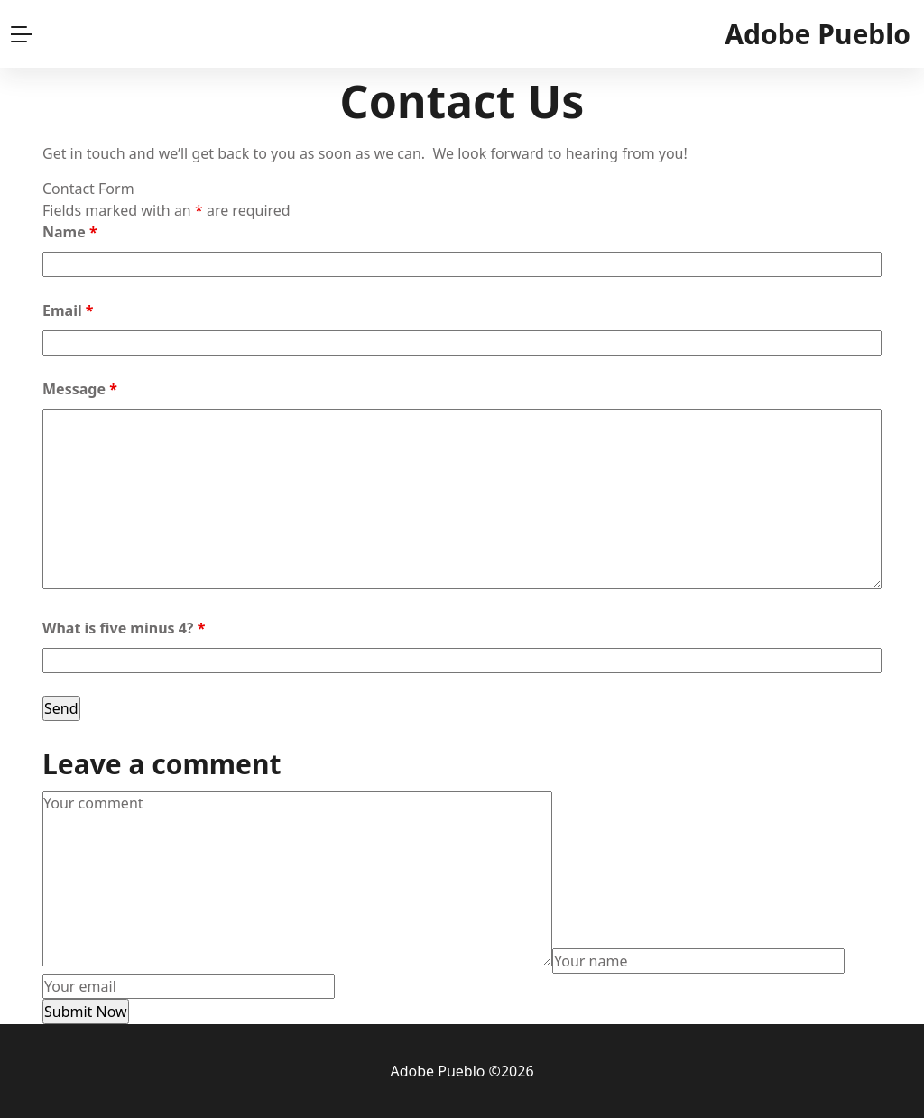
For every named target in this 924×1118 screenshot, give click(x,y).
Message (79, 389)
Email (68, 310)
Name (69, 232)
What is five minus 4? (123, 628)
